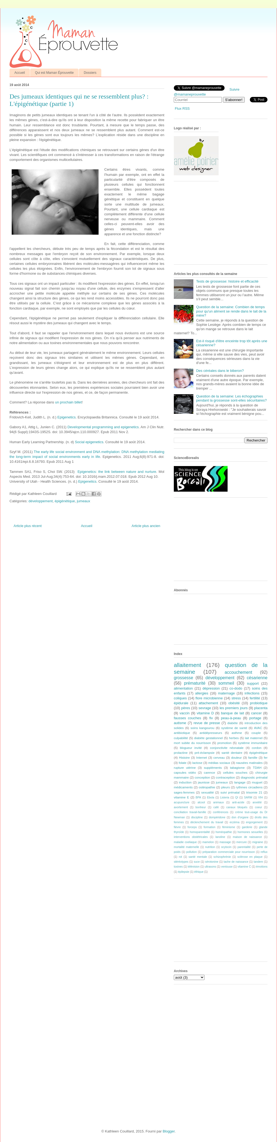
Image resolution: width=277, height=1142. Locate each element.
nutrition (210, 847)
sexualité (207, 792)
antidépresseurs (211, 732)
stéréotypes (181, 861)
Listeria (224, 797)
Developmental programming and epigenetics (102, 427)
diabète (232, 723)
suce (197, 861)
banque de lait (232, 713)
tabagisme (237, 767)
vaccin (185, 713)
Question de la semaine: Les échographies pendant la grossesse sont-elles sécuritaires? (231, 398)
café (216, 807)
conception (202, 777)
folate (183, 762)
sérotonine (211, 861)
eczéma (234, 822)
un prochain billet (68, 402)
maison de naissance (247, 836)
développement (41, 501)
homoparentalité (200, 832)
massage (225, 842)
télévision (194, 866)
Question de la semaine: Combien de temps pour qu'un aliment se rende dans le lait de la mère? (231, 311)
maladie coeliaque (185, 842)
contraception (225, 777)
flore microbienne (209, 698)
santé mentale (197, 856)
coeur (258, 807)
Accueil (19, 73)
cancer (256, 713)
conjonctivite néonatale (227, 747)
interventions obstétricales (191, 836)
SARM (248, 797)
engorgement (254, 822)
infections (252, 693)
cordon (257, 747)
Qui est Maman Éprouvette (54, 73)
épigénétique (65, 501)
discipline (197, 817)
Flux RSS (182, 108)
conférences (220, 812)
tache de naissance (236, 861)
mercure (241, 842)
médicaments (183, 787)
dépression (211, 688)
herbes (234, 738)
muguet (257, 782)
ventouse (226, 866)
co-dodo (235, 688)
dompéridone (217, 817)
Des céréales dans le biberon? (220, 371)
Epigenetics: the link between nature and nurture (116, 472)
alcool (201, 802)
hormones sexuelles (250, 832)
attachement (208, 703)
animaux (218, 802)
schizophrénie (222, 856)
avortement (181, 807)
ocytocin (226, 847)
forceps (192, 827)
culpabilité (181, 738)
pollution (191, 851)
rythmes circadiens (249, 787)
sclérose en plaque (250, 856)
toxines (178, 866)
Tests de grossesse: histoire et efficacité (227, 281)
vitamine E (181, 797)
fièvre (177, 827)
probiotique (258, 703)
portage (255, 718)
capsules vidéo (185, 772)
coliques (180, 698)
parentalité (244, 847)
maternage (226, 693)
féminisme (228, 827)
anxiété (257, 802)
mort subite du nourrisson (192, 743)
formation (209, 827)
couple (256, 732)
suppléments (213, 767)
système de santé (234, 728)
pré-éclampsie (204, 752)
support (253, 683)
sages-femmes (184, 792)
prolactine (181, 752)
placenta (260, 708)
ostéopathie (207, 787)
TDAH (257, 767)
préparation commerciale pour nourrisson (228, 851)
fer (266, 757)
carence (209, 772)
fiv (211, 718)
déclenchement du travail (206, 822)
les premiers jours (233, 708)
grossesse (183, 677)
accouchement (238, 672)
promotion (224, 743)
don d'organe (240, 817)
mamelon (208, 842)
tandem (258, 861)
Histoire (184, 757)
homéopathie (224, 832)
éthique (198, 871)
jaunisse (204, 782)
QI (236, 797)
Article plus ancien (146, 526)
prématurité (195, 683)
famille (252, 757)
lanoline (220, 836)
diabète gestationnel (208, 738)
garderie (247, 827)
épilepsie (183, 871)
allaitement (187, 665)
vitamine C (244, 866)
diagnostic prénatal (254, 777)
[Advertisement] (214, 225)
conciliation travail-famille (190, 812)
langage (239, 782)
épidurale (181, 703)
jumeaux (83, 501)
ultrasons (210, 866)
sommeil (226, 683)
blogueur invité (191, 747)
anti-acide (238, 802)
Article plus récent (28, 526)
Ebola (210, 797)
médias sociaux (219, 762)
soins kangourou (202, 728)
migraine (257, 842)
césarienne (257, 677)
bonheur (201, 807)
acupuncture (181, 802)
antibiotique (182, 732)
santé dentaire (232, 752)
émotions (261, 866)
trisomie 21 (254, 792)
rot (180, 856)
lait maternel (254, 738)
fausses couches (187, 718)
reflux (264, 851)
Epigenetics (66, 417)
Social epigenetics (89, 442)
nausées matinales (249, 762)
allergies (201, 693)
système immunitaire (252, 743)
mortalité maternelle (186, 847)
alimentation (183, 688)
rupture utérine (185, 767)
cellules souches (235, 772)
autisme (180, 723)
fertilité (255, 698)
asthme (237, 732)
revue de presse (207, 723)
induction (185, 782)
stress (236, 698)
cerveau (219, 757)
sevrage (205, 708)
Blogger (169, 1131)
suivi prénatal (230, 792)
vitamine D (205, 713)
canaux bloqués (236, 807)
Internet (201, 757)
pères (185, 708)
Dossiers (90, 73)
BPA (198, 797)
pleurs (225, 787)
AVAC (258, 728)
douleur (236, 757)
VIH (260, 797)
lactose (197, 762)
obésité (234, 703)
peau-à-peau (231, 718)
